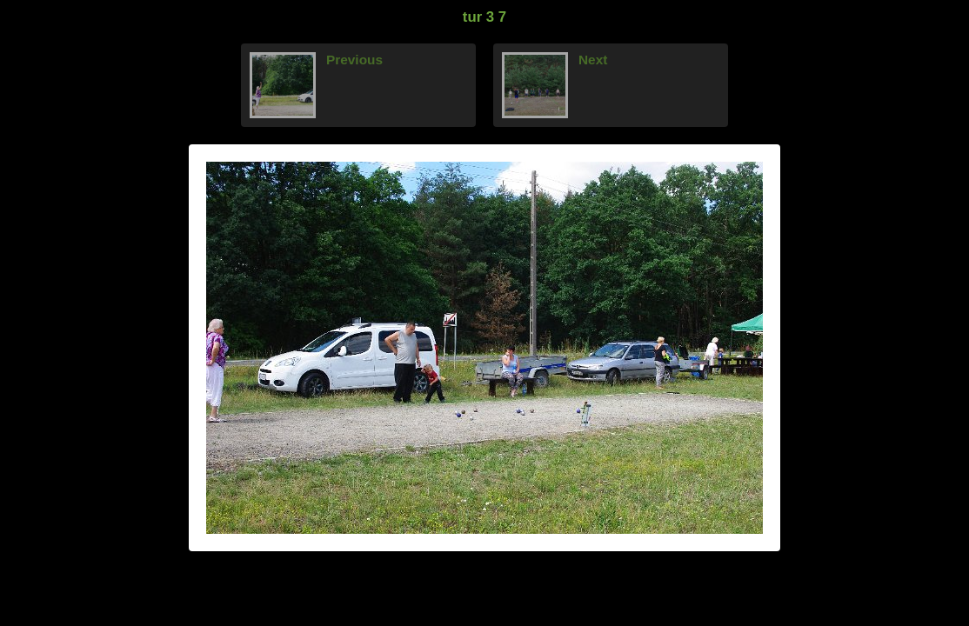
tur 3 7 (484, 17)
